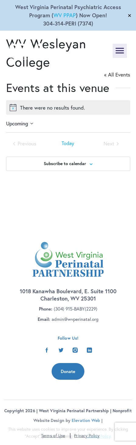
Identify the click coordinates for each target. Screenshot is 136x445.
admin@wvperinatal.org (75, 319)
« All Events (117, 74)
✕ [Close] (129, 15)
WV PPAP (64, 15)
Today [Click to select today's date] (68, 143)
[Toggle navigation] (120, 51)
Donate (68, 371)
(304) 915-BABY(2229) (75, 309)
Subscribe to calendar (65, 163)
